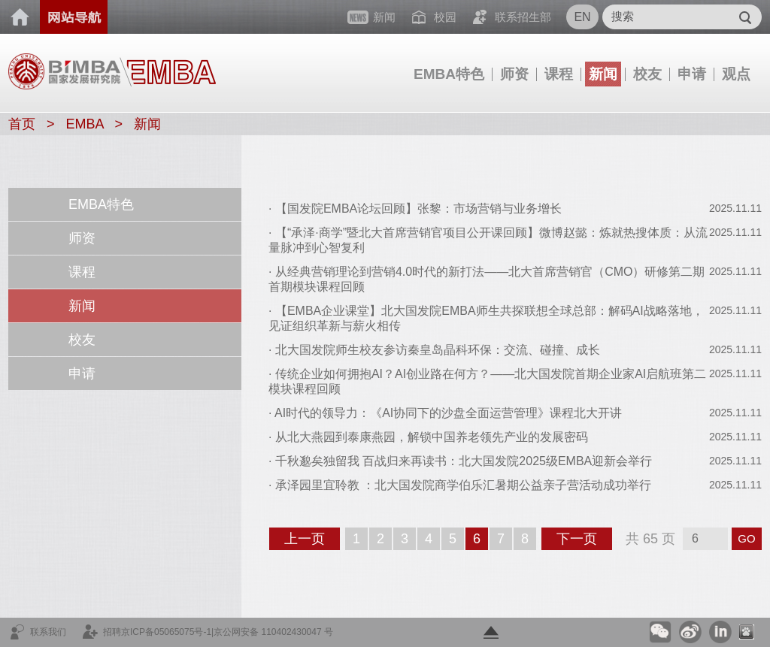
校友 (647, 74)
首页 (20, 17)
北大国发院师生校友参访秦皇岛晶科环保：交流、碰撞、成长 (437, 349)
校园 (445, 17)
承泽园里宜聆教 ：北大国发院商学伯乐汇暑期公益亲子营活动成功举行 (463, 485)
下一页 (583, 540)
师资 (514, 74)
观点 (736, 74)
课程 (558, 74)
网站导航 (74, 17)
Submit (744, 17)
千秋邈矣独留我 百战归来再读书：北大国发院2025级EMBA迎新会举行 (463, 461)
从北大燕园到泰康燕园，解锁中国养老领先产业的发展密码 (431, 437)
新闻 (603, 74)
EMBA (85, 124)
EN (582, 17)
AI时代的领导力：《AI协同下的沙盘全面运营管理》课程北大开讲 (448, 413)
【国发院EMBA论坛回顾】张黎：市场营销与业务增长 (418, 208)
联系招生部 (523, 17)
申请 (692, 74)
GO (746, 538)
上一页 (311, 540)
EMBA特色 (449, 74)
